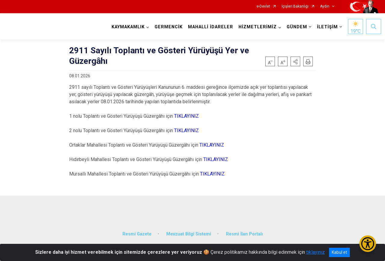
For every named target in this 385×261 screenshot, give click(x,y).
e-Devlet (263, 6)
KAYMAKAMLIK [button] (126, 27)
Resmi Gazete (137, 229)
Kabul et (339, 252)
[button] (295, 61)
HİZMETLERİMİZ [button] (256, 27)
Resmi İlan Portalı (244, 229)
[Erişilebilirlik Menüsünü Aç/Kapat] (367, 243)
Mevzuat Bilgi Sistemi (188, 229)
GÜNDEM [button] (295, 27)
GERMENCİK (167, 27)
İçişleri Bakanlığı (295, 6)
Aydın (324, 6)
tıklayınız (315, 252)
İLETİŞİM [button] (326, 27)
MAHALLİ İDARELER (209, 27)
